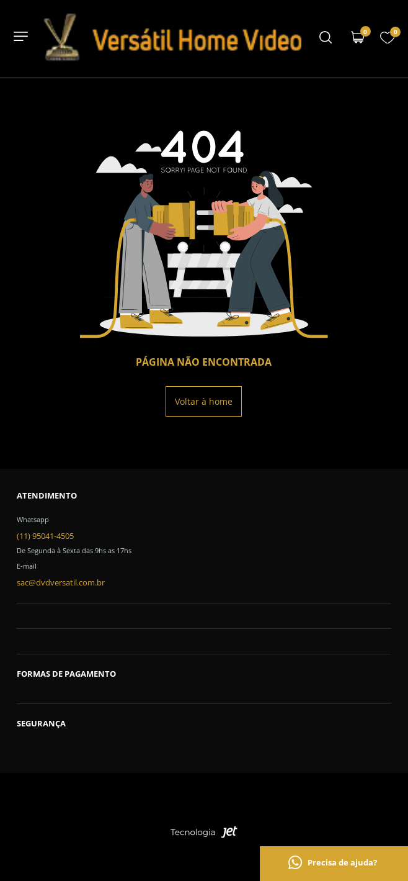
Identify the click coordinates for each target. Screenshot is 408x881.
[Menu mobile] (325, 38)
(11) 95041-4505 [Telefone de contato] (45, 535)
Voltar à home (204, 401)
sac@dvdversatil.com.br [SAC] (61, 582)
